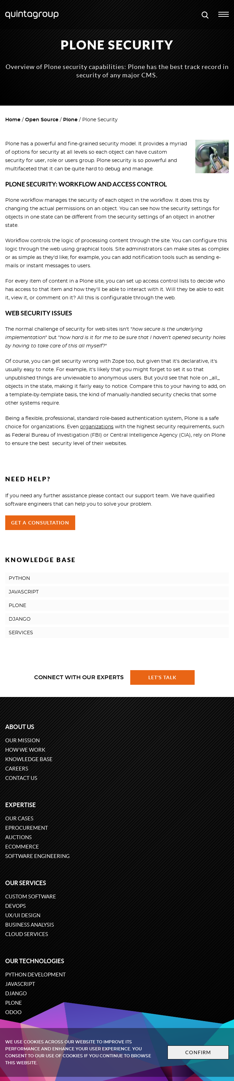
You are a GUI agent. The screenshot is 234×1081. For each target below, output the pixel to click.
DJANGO (20, 619)
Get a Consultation (40, 523)
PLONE (17, 605)
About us (19, 727)
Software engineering (37, 856)
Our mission (22, 740)
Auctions (18, 837)
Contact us (21, 778)
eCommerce (22, 847)
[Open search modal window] (205, 14)
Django (16, 993)
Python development (35, 975)
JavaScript (20, 984)
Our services (25, 883)
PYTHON (19, 578)
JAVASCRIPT (24, 592)
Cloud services (26, 934)
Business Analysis (29, 925)
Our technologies (34, 961)
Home (13, 119)
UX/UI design (22, 915)
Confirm (198, 1052)
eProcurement (26, 828)
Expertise (20, 805)
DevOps (15, 906)
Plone (70, 119)
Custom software (30, 896)
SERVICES (21, 632)
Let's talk (162, 677)
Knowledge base (29, 759)
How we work (25, 750)
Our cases (19, 818)
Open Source (41, 119)
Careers (16, 769)
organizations (97, 426)
